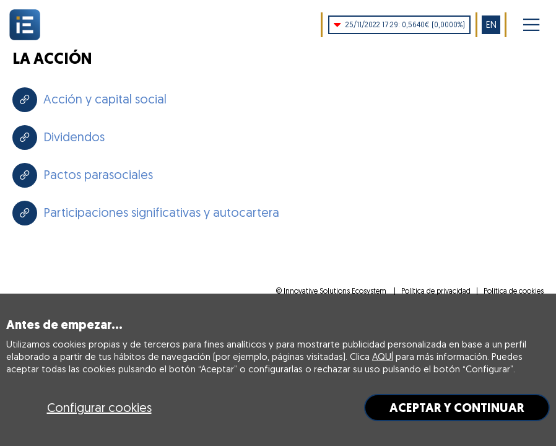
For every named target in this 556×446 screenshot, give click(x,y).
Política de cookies (514, 290)
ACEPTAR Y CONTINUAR (456, 408)
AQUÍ (382, 356)
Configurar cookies (99, 407)
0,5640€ (399, 25)
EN (491, 24)
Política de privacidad (436, 290)
